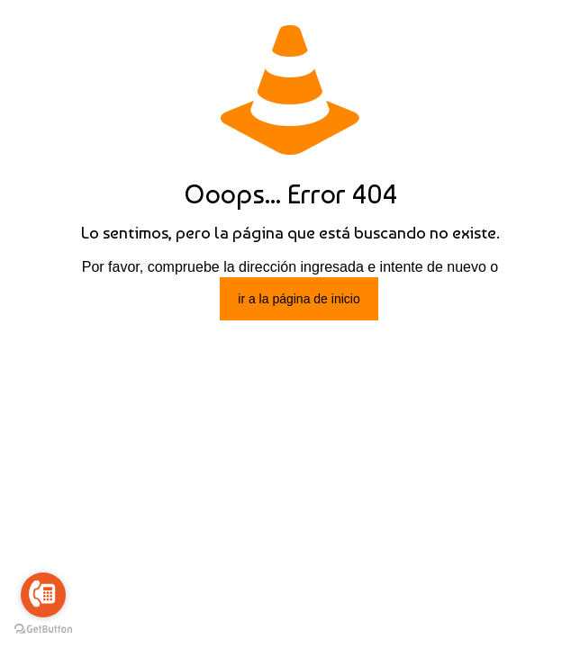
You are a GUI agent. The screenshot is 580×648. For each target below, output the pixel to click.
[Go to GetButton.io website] (43, 629)
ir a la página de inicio (298, 299)
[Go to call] (43, 594)
